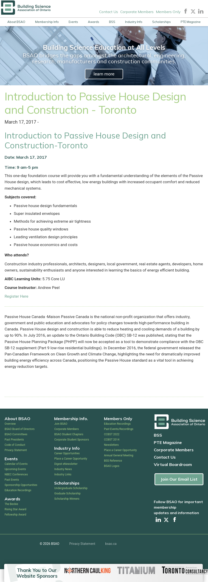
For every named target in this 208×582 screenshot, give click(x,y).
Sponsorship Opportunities (21, 497)
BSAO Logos (111, 478)
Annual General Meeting (118, 468)
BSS (112, 22)
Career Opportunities (66, 466)
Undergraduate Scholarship (70, 501)
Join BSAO (60, 436)
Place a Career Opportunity (70, 471)
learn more (103, 74)
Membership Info (47, 22)
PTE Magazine (191, 22)
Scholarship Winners (66, 511)
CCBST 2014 (111, 452)
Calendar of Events (16, 476)
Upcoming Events (15, 482)
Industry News (63, 482)
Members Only (168, 11)
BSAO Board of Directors (19, 441)
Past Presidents (14, 452)
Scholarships (161, 22)
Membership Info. (71, 431)
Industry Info (133, 22)
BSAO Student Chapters (68, 447)
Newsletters (111, 457)
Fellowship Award (15, 527)
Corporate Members (137, 11)
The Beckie (11, 516)
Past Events (12, 492)
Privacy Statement (16, 463)
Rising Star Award (15, 522)
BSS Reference (113, 473)
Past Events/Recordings (118, 441)
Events (73, 22)
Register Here (17, 306)
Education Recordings (18, 503)
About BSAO (16, 22)
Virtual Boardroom (173, 477)
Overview (10, 436)
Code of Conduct (15, 457)
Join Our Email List (178, 492)
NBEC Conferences (16, 487)
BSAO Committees (16, 447)
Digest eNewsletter (65, 476)
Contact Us (108, 11)
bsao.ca (110, 556)
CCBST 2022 (111, 447)
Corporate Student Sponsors (71, 452)
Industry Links (62, 487)
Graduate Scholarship (67, 506)
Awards (93, 22)
